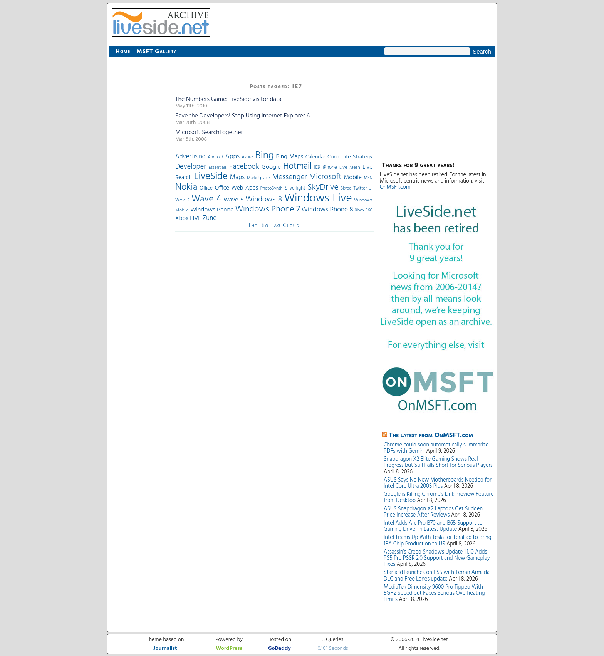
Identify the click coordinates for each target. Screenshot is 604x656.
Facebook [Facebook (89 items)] (244, 167)
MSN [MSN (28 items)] (368, 178)
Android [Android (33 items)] (215, 157)
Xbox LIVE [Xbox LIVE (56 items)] (188, 218)
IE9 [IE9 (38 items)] (317, 167)
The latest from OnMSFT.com (431, 435)
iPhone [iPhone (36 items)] (330, 167)
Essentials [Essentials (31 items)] (218, 167)
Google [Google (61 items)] (271, 167)
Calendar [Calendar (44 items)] (315, 157)
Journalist (165, 648)
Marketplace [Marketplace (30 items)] (258, 177)
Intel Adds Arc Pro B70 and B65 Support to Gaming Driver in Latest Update (433, 526)
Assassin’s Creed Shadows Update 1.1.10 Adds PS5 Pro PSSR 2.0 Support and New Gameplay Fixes (437, 558)
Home (123, 52)
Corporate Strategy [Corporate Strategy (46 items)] (349, 157)
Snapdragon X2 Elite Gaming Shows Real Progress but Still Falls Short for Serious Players (438, 462)
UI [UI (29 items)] (370, 188)
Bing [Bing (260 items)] (264, 156)
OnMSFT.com (395, 187)
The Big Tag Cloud (274, 226)
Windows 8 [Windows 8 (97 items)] (264, 199)
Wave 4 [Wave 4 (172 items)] (206, 199)
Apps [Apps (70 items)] (232, 156)
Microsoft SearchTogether (209, 133)
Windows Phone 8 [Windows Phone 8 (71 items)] (327, 210)
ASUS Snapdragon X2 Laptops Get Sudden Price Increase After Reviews (433, 512)
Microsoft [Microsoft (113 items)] (325, 177)
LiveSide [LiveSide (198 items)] (211, 176)
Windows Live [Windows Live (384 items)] (318, 199)
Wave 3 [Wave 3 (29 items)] (182, 200)
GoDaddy (279, 648)
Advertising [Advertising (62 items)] (190, 157)
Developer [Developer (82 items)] (190, 167)
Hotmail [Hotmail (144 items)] (298, 166)
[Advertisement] (139, 196)
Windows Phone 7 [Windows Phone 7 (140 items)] (267, 209)
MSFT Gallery (156, 52)
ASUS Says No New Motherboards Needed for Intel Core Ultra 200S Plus (438, 483)
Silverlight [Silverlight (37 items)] (295, 188)
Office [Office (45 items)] (206, 188)
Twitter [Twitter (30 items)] (359, 188)
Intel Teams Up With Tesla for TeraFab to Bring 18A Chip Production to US (437, 540)
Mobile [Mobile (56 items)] (353, 178)
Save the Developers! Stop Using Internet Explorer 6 (242, 116)
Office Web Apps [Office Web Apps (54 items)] (236, 188)
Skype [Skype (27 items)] (346, 188)
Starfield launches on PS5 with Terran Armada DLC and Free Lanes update (437, 575)
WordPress (229, 648)
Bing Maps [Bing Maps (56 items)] (290, 157)
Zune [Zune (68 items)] (209, 218)
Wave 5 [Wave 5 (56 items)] (233, 200)
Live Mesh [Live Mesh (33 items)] (349, 167)
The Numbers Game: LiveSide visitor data (228, 99)
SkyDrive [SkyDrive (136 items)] (323, 187)
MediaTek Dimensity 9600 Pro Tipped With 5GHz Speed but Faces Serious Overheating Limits (434, 593)
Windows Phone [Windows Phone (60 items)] (211, 210)
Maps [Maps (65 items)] (237, 177)
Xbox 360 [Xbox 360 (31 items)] (363, 210)
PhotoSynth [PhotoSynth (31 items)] (271, 188)
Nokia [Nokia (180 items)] (186, 187)
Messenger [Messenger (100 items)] (289, 177)
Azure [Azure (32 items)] (247, 157)
